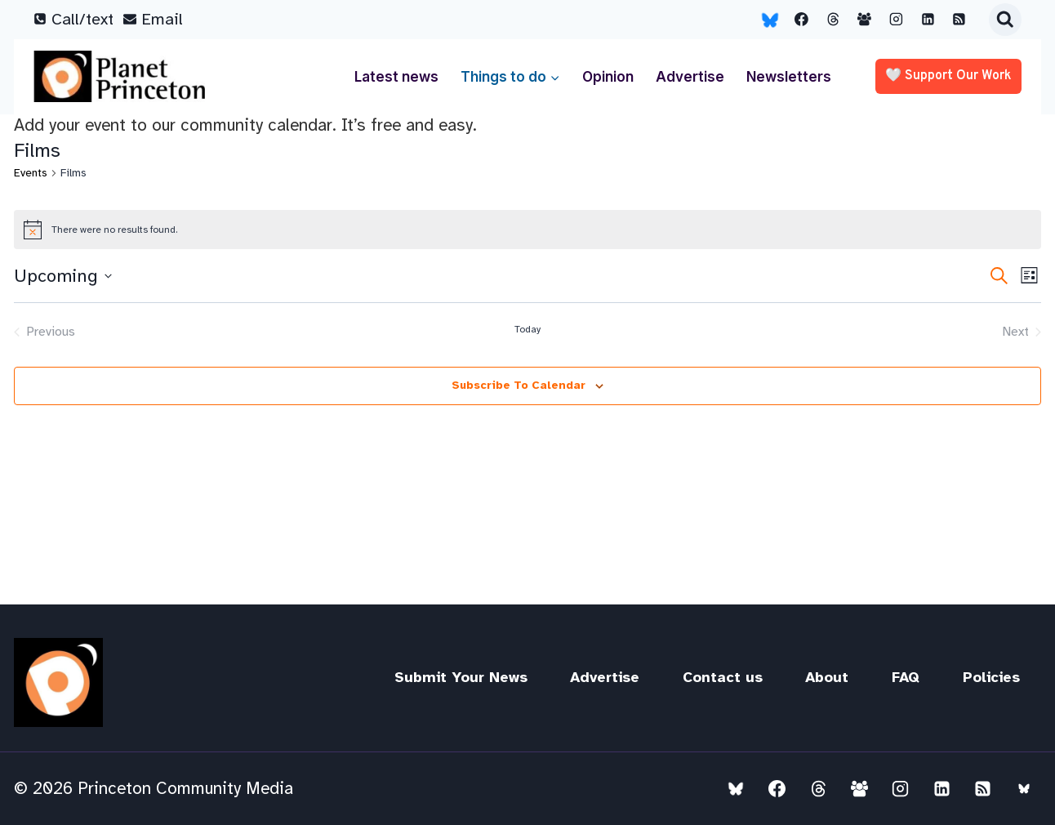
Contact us (723, 677)
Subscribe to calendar (518, 385)
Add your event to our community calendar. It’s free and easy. (245, 125)
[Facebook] (802, 19)
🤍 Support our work (948, 76)
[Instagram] (896, 19)
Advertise (690, 77)
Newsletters (788, 77)
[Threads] (833, 19)
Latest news (396, 77)
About (826, 677)
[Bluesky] (770, 19)
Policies (991, 677)
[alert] (527, 229)
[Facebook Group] (865, 19)
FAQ (905, 677)
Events (30, 173)
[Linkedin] (927, 19)
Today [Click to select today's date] (527, 329)
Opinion (608, 77)
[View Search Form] (1005, 19)
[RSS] (959, 19)
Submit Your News (461, 677)
